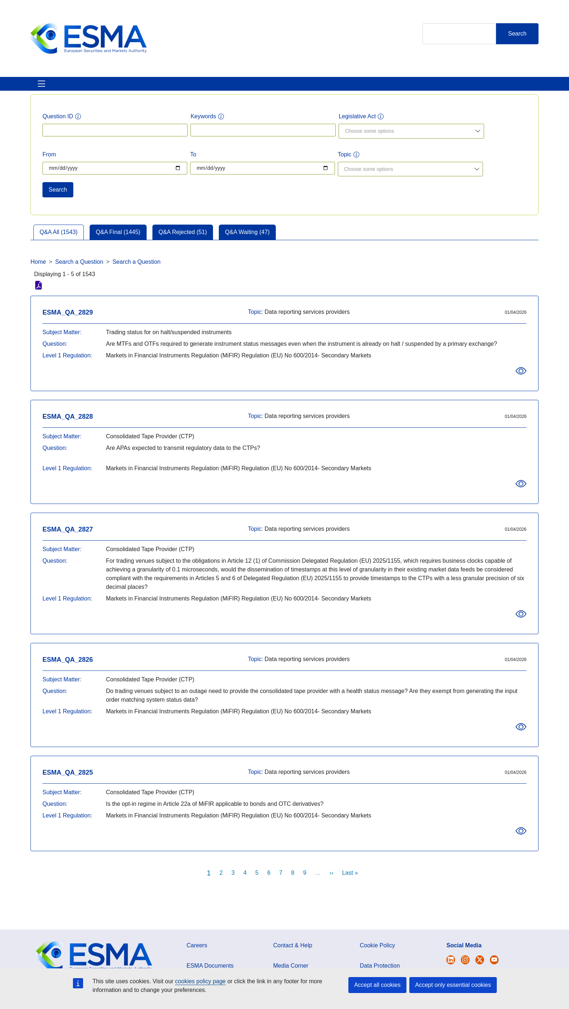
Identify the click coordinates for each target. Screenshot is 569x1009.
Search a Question (79, 270)
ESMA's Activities (104, 88)
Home (38, 270)
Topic (344, 163)
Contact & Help (361, 88)
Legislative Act (357, 125)
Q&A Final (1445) (118, 241)
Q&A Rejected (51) (183, 241)
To (193, 163)
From (49, 163)
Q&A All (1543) (59, 241)
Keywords (203, 125)
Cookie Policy (377, 954)
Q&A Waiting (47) (247, 241)
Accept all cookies (377, 985)
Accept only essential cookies (453, 985)
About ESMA (48, 88)
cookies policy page (200, 981)
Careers (197, 954)
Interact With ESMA (299, 88)
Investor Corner (236, 88)
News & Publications (171, 88)
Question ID (57, 125)
